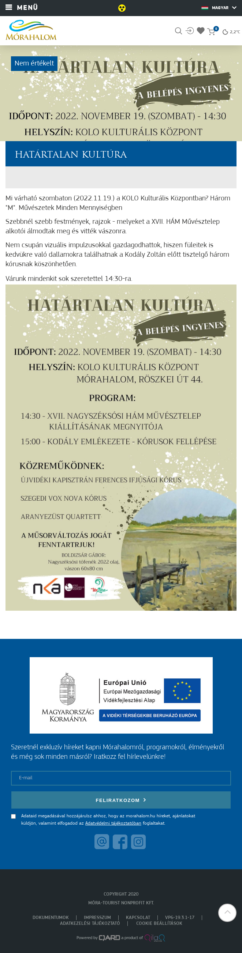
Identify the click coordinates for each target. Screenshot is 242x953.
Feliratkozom (121, 800)
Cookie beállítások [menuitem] (159, 923)
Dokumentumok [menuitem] (51, 917)
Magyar (219, 8)
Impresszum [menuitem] (97, 917)
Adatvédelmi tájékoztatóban (113, 823)
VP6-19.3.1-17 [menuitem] (179, 917)
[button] (227, 913)
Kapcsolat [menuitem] (138, 917)
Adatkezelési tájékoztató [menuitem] (90, 923)
